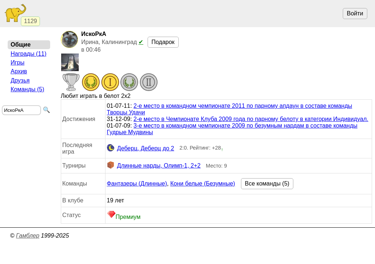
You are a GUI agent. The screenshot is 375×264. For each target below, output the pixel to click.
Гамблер (28, 235)
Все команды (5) (267, 183)
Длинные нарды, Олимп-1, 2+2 (154, 165)
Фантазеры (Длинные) (137, 183)
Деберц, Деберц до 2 (140, 148)
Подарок (163, 42)
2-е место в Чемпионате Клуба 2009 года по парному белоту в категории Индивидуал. (251, 119)
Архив (19, 71)
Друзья (20, 80)
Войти (355, 13)
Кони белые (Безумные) (202, 183)
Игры (18, 62)
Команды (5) (27, 89)
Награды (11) (29, 54)
